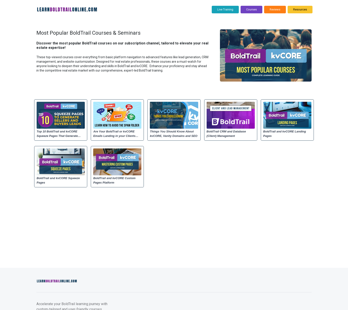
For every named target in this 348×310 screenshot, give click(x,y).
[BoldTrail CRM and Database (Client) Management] (231, 133)
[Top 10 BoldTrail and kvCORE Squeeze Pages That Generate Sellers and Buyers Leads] (61, 133)
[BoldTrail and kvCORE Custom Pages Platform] (117, 180)
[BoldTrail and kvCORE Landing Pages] (287, 133)
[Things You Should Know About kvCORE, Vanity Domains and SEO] (174, 133)
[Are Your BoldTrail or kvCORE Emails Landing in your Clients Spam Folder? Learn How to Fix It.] (117, 133)
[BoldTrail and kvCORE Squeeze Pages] (61, 180)
